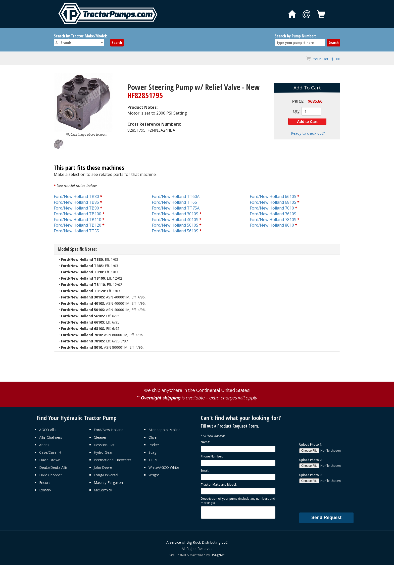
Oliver (153, 437)
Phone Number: (212, 456)
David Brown (49, 459)
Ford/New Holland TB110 (77, 219)
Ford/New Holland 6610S (273, 196)
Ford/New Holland (108, 429)
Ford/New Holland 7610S (273, 214)
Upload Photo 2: (310, 460)
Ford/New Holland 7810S (273, 219)
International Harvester (112, 459)
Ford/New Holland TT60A (176, 196)
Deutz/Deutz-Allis (53, 467)
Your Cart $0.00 (326, 59)
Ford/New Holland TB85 (76, 202)
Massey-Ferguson (108, 482)
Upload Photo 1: (310, 444)
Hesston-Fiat (104, 444)
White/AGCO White (164, 467)
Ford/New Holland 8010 (272, 225)
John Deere (103, 467)
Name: (205, 442)
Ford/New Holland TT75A (176, 208)
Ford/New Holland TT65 (174, 202)
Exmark (45, 490)
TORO (154, 459)
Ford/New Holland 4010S (175, 219)
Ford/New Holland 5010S (175, 225)
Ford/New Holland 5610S (175, 231)
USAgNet (218, 555)
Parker (154, 444)
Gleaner (100, 437)
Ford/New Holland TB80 (76, 196)
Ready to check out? (308, 133)
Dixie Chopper (50, 475)
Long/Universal (106, 475)
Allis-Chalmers (50, 437)
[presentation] (337, 497)
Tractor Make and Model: (219, 484)
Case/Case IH (50, 452)
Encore (45, 482)
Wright (154, 475)
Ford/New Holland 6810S (273, 202)
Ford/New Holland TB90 (76, 208)
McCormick (103, 490)
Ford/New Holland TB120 (77, 225)
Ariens (44, 444)
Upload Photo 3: (310, 475)
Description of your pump (238, 500)
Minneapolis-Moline (164, 429)
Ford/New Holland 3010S (175, 214)
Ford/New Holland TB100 (77, 214)
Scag (152, 452)
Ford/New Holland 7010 (272, 208)
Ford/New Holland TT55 (76, 231)
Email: (205, 470)
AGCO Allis (47, 429)
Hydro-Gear (103, 452)
